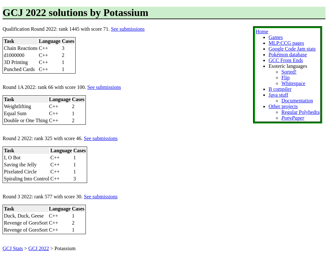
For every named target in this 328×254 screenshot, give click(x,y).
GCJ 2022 (39, 248)
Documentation (297, 100)
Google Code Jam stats (292, 49)
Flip (285, 77)
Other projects (283, 106)
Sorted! (288, 72)
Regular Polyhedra (300, 112)
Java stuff (278, 95)
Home (262, 31)
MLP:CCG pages (286, 43)
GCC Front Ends (285, 60)
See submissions (127, 29)
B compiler (279, 89)
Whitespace (293, 83)
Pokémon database (287, 54)
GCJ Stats (13, 248)
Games (275, 37)
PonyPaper (292, 118)
